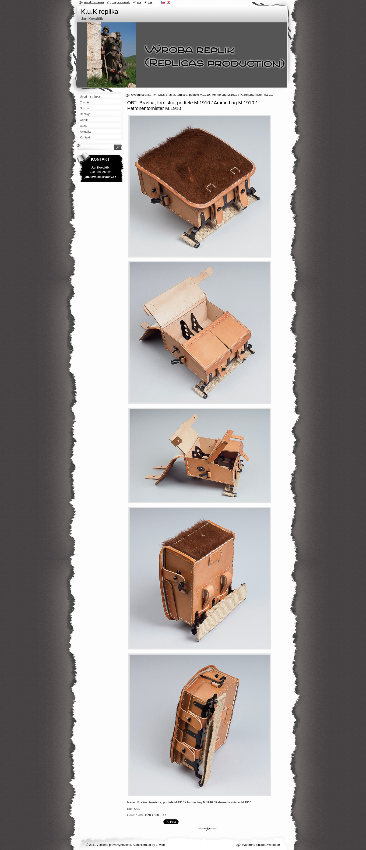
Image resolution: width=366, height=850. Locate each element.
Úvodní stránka (141, 94)
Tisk (150, 2)
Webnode (273, 844)
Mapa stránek (121, 2)
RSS (139, 2)
